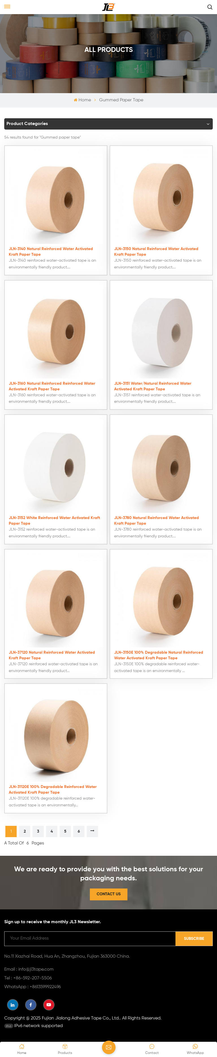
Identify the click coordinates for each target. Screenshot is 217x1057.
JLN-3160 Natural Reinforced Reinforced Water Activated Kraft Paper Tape (52, 386)
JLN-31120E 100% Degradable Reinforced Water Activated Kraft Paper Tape (53, 789)
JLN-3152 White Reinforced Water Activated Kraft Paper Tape (54, 520)
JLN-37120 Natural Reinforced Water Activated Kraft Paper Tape (52, 655)
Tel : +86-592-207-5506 (28, 977)
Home (82, 100)
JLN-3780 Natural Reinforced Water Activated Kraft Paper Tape (156, 520)
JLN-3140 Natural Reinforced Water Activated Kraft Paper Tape (51, 251)
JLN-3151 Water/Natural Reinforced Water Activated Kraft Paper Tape (152, 386)
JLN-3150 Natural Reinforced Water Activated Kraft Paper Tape (156, 251)
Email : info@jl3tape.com (29, 969)
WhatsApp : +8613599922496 (32, 986)
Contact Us (109, 894)
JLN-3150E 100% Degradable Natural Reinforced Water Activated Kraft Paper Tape (158, 655)
